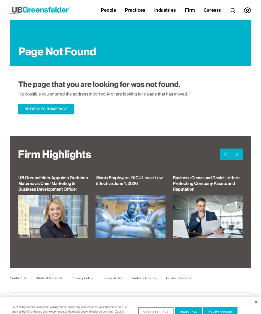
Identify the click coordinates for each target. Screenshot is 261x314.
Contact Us (18, 278)
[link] (232, 9)
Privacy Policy (83, 278)
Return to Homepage (46, 109)
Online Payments (178, 278)
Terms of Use (113, 278)
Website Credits (144, 278)
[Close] (256, 310)
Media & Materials (49, 278)
